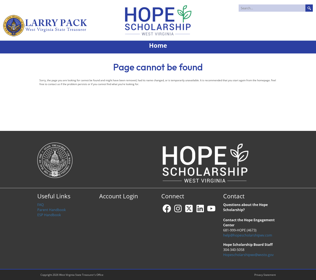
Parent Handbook (51, 209)
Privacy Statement (265, 275)
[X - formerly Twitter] (189, 208)
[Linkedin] (200, 208)
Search (309, 8)
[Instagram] (178, 208)
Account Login (118, 196)
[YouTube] (211, 208)
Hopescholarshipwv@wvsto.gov (248, 254)
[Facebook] (167, 208)
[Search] (276, 8)
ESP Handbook (49, 215)
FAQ (40, 204)
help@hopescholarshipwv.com (247, 235)
